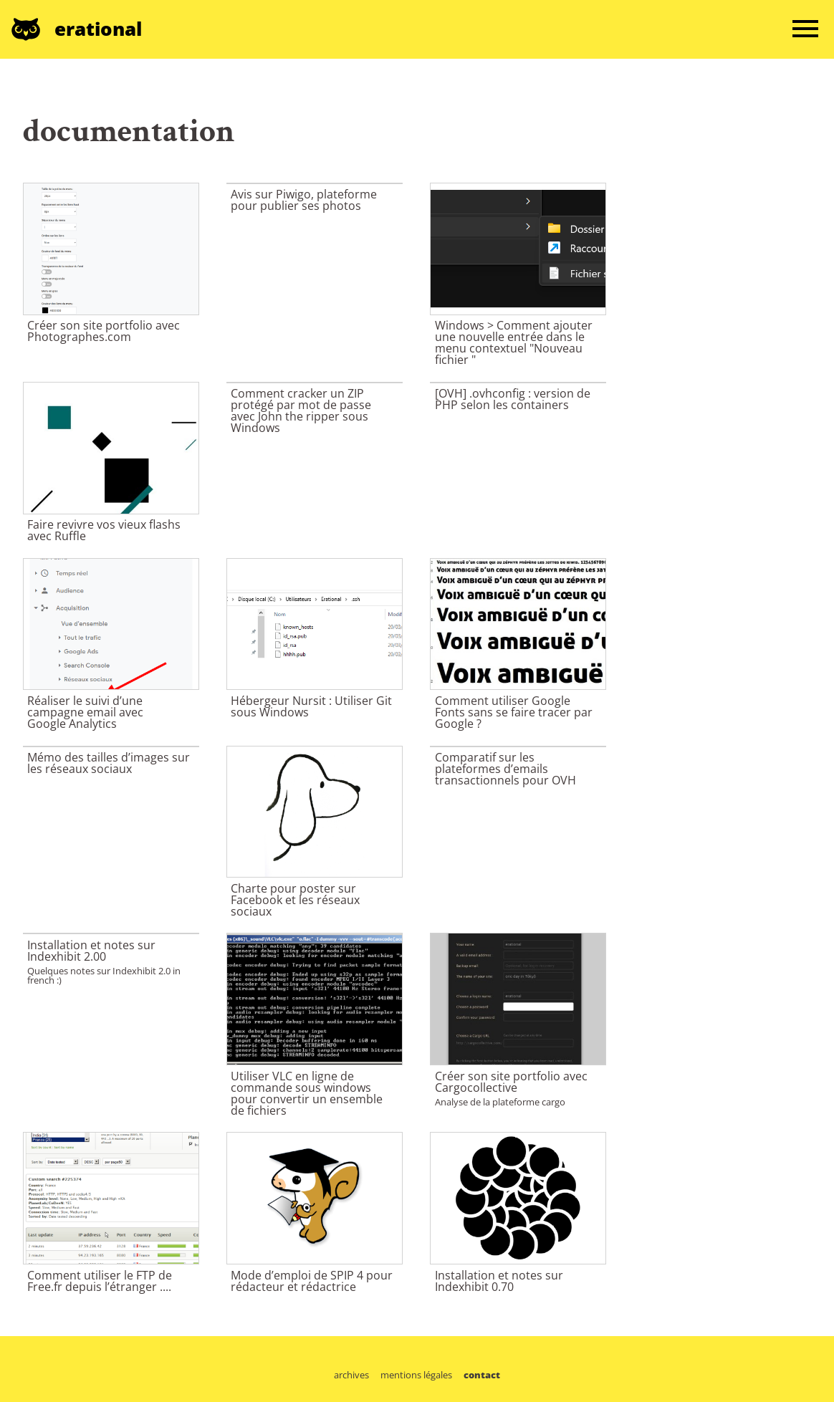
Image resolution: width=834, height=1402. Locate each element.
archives (351, 1375)
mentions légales (416, 1375)
